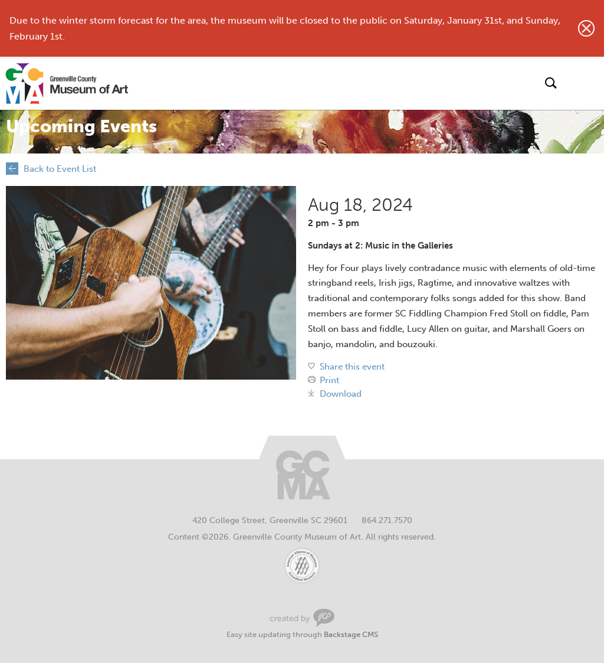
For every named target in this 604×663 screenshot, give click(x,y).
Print (329, 380)
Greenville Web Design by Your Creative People (302, 618)
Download (341, 394)
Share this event (352, 366)
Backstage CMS (351, 634)
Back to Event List (60, 169)
